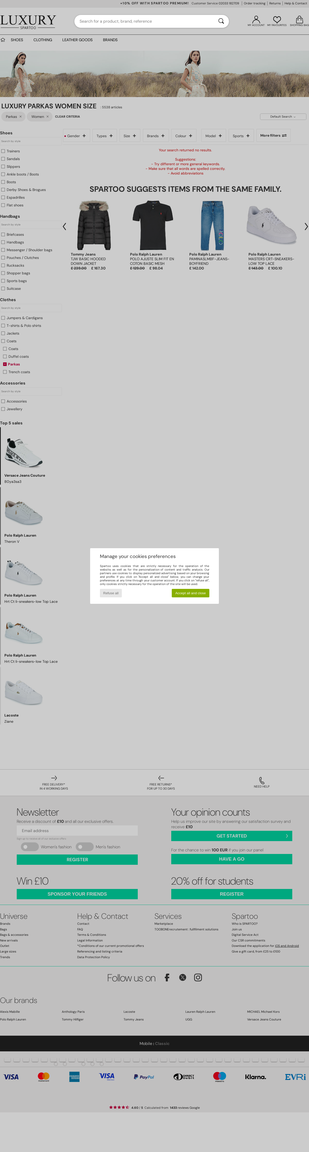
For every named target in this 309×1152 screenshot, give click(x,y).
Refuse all (110, 593)
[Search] (221, 21)
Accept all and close (190, 593)
